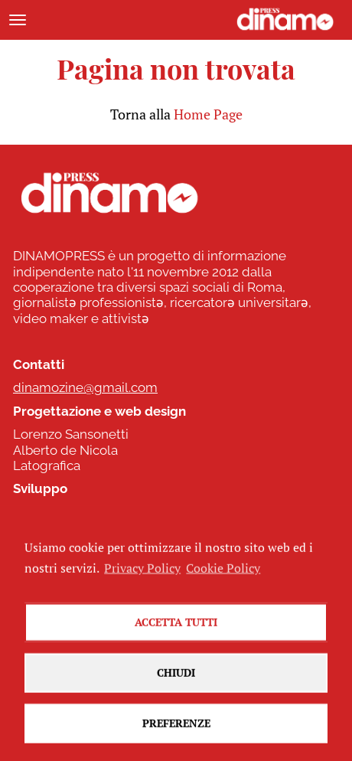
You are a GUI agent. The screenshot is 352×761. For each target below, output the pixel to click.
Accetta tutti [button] (176, 631)
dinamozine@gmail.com (85, 387)
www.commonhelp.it (75, 512)
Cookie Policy (223, 576)
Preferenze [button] (176, 732)
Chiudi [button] (176, 681)
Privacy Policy (142, 576)
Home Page (208, 114)
